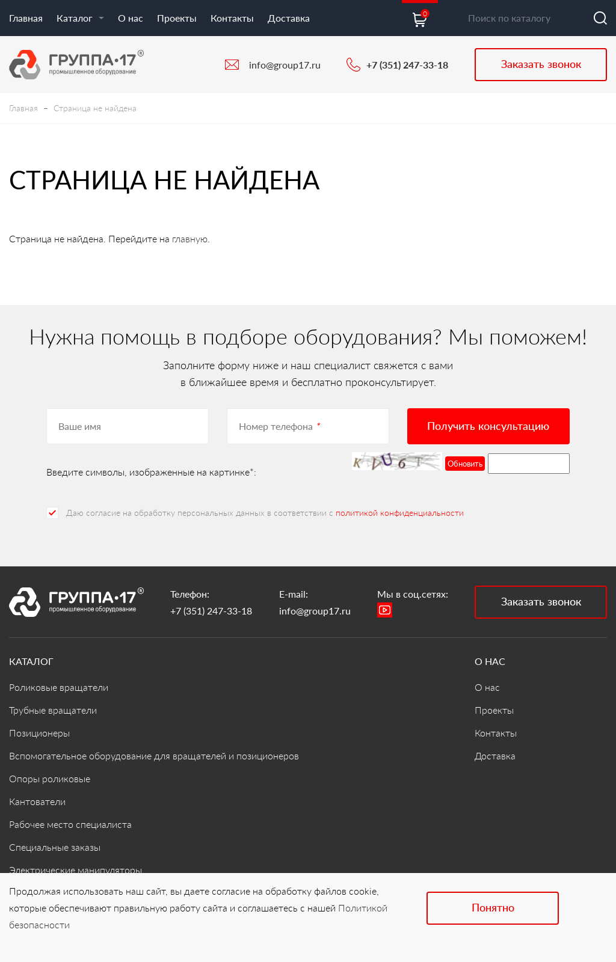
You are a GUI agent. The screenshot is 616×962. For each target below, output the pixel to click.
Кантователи (37, 801)
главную (190, 238)
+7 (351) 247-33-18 (407, 64)
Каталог (80, 17)
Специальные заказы (54, 847)
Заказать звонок (541, 63)
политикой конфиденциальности (400, 512)
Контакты (232, 17)
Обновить (465, 463)
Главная (26, 17)
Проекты (177, 17)
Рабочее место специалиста (70, 824)
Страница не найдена (95, 108)
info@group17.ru (285, 65)
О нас (130, 17)
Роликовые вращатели (58, 687)
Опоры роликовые (49, 778)
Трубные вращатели (53, 709)
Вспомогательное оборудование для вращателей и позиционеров (154, 755)
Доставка (289, 17)
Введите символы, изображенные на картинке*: (151, 471)
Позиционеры (39, 732)
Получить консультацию (488, 425)
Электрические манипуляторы (75, 869)
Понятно (493, 907)
